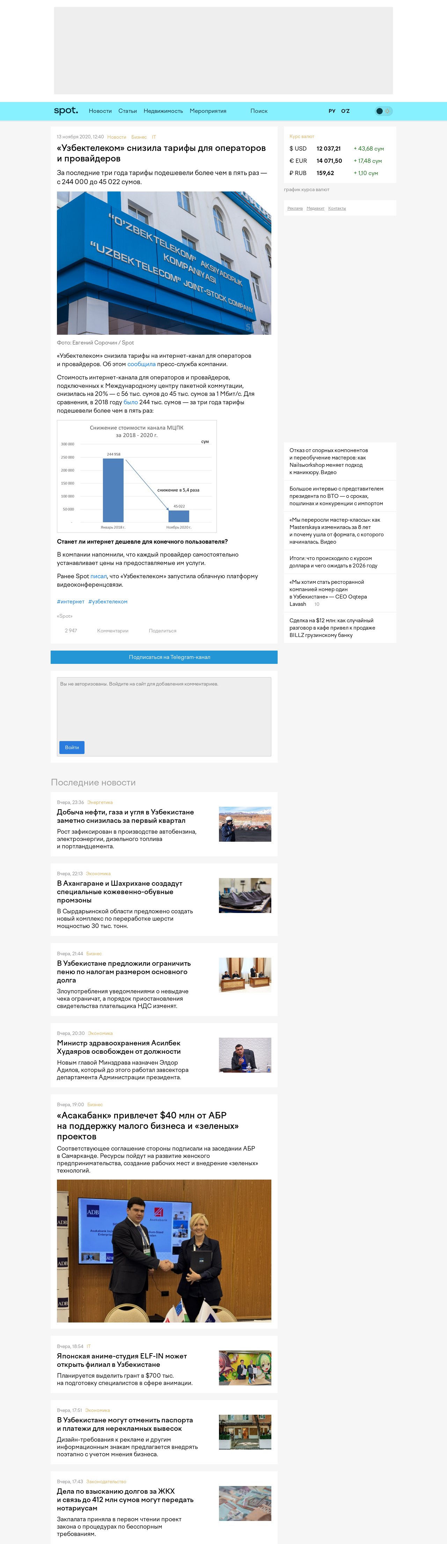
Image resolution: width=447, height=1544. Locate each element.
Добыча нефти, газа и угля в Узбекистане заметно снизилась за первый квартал (125, 816)
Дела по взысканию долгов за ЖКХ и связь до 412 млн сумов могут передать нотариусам (125, 1499)
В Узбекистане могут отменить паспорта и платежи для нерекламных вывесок (125, 1424)
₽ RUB (298, 173)
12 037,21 (329, 148)
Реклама (295, 208)
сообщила (141, 364)
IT (89, 1346)
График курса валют (309, 190)
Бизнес (94, 953)
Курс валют (302, 136)
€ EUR (298, 161)
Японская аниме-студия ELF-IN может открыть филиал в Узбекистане (122, 1360)
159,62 (325, 173)
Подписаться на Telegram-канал (164, 657)
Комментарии (109, 631)
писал (98, 576)
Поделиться (158, 631)
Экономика (98, 873)
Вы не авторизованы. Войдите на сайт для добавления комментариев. (164, 707)
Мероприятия (208, 111)
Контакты (337, 208)
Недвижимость (163, 111)
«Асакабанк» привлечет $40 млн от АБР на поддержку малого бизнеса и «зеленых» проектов (148, 1125)
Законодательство (106, 1481)
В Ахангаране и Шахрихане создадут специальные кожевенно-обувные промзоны (119, 891)
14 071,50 (329, 161)
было (131, 402)
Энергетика (100, 802)
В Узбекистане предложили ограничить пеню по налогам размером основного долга (124, 971)
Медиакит (315, 208)
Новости (100, 111)
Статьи (127, 111)
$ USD (298, 148)
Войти (72, 748)
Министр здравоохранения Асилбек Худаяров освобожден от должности (119, 1047)
